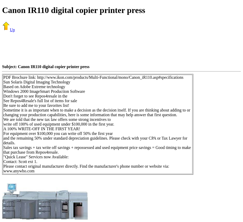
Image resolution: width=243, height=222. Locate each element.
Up (8, 30)
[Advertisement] (121, 48)
